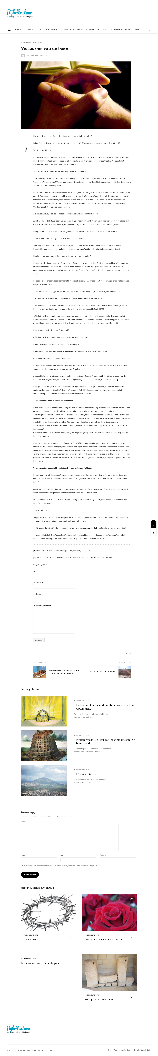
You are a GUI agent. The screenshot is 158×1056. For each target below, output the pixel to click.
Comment (24, 822)
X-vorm (38, 30)
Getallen (27, 30)
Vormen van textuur (122, 1050)
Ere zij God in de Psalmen (99, 999)
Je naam (54, 573)
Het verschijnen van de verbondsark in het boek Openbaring (106, 706)
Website (103, 855)
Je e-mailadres (54, 584)
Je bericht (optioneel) (53, 612)
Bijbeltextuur (32, 55)
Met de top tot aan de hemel (102, 671)
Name (23, 855)
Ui (46, 30)
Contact (127, 30)
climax (117, 30)
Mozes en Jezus (86, 774)
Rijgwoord (105, 30)
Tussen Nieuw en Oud (28, 43)
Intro (17, 30)
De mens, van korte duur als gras (40, 963)
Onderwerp (54, 596)
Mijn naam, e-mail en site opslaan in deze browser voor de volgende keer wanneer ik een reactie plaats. (60, 866)
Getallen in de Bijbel (142, 1050)
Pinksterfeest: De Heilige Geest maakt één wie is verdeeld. (105, 741)
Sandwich (55, 30)
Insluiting (81, 30)
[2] (39, 482)
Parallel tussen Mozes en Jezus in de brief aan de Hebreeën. (64, 672)
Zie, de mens (30, 939)
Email (62, 855)
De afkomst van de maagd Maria (103, 939)
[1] (118, 379)
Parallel (93, 30)
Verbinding (68, 30)
